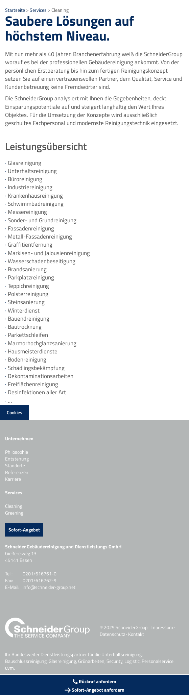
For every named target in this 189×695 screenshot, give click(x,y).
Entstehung (17, 458)
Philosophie (16, 451)
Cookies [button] (14, 412)
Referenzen (16, 472)
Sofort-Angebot (24, 529)
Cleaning (13, 506)
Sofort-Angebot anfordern (94, 689)
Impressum (161, 627)
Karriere (13, 478)
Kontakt (136, 634)
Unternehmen (19, 438)
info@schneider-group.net (49, 587)
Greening (14, 512)
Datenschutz (112, 634)
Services (39, 10)
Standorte (15, 465)
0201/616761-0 (39, 573)
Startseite (15, 10)
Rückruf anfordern (94, 681)
